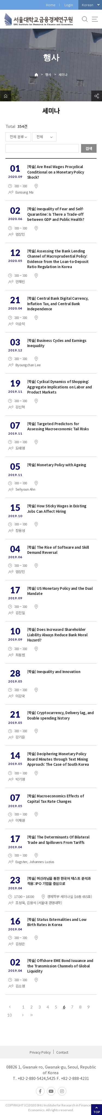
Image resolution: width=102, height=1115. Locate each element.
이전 (9, 1007)
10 (9, 1015)
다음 (23, 1015)
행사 (48, 74)
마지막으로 (31, 1015)
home (5, 96)
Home (50, 4)
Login (68, 4)
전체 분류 (17, 136)
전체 (39, 136)
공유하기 (96, 96)
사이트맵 (95, 19)
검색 (88, 148)
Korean (87, 4)
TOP (96, 1112)
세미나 (62, 74)
